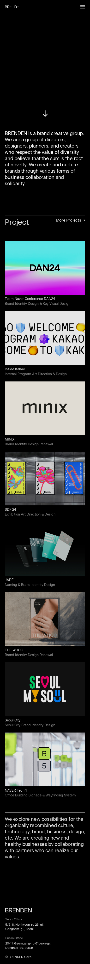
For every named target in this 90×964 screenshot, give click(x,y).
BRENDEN (12, 6)
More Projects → (70, 220)
